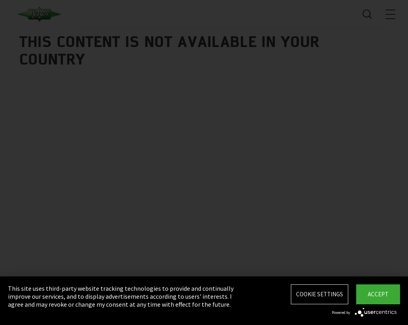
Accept (378, 294)
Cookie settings (319, 294)
